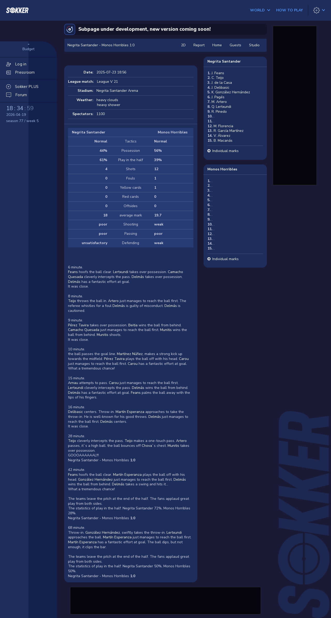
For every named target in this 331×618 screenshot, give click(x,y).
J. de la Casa (222, 82)
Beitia (133, 325)
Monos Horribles (222, 169)
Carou (184, 358)
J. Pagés (218, 97)
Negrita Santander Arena (117, 90)
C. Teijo (218, 77)
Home (217, 45)
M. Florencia (223, 126)
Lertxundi (120, 271)
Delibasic (75, 411)
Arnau (73, 382)
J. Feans (218, 73)
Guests (235, 45)
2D (183, 45)
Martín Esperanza (130, 411)
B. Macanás (223, 140)
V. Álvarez (222, 135)
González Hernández (95, 479)
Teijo (72, 300)
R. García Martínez (229, 130)
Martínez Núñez (130, 353)
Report (199, 45)
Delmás (138, 276)
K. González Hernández (231, 92)
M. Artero (219, 101)
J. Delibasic (220, 87)
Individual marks (225, 150)
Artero (113, 300)
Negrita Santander (224, 61)
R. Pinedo (219, 111)
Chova (147, 445)
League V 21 (107, 81)
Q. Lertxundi (221, 106)
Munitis (166, 329)
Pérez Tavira (78, 325)
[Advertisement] (165, 600)
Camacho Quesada (83, 329)
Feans (73, 271)
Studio (254, 45)
